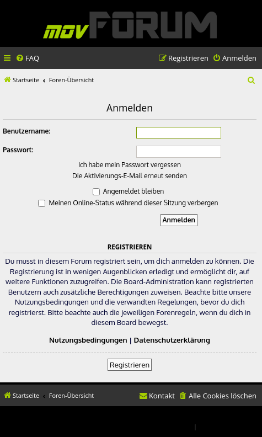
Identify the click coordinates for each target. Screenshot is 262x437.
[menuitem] (27, 58)
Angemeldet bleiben (128, 191)
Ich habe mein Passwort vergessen (129, 165)
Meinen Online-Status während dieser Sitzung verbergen (128, 203)
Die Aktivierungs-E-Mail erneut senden (129, 176)
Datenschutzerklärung (172, 339)
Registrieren (129, 364)
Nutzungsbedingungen (88, 339)
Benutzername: (26, 131)
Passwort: (18, 150)
